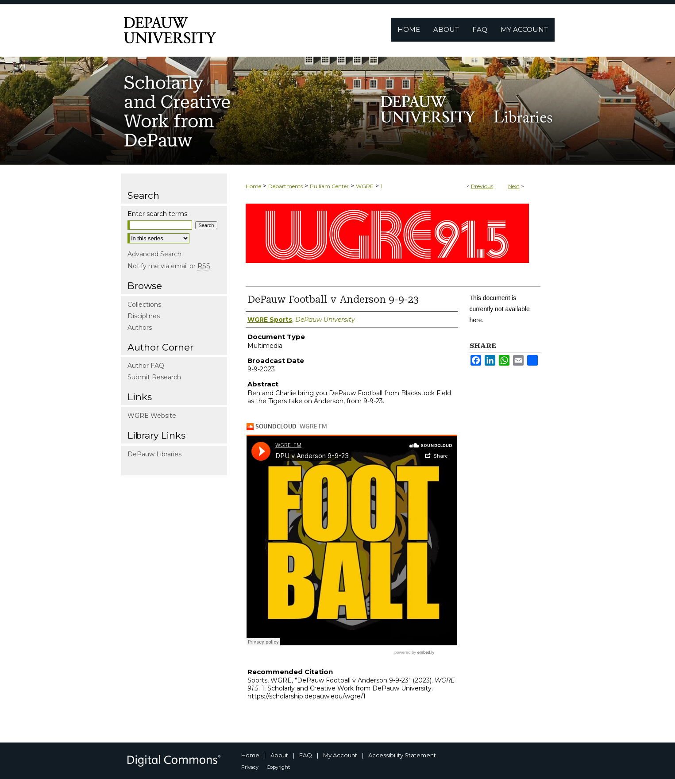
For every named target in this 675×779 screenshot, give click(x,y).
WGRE (365, 186)
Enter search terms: (158, 214)
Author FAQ (145, 366)
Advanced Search (154, 254)
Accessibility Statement (402, 755)
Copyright (278, 767)
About (279, 755)
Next (514, 186)
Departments (285, 186)
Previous (482, 186)
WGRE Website (151, 416)
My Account (340, 755)
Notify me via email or (168, 266)
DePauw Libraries (154, 454)
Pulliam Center (329, 186)
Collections (144, 305)
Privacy (249, 767)
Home (253, 186)
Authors (139, 328)
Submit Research (154, 377)
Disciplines (143, 316)
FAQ (305, 755)
